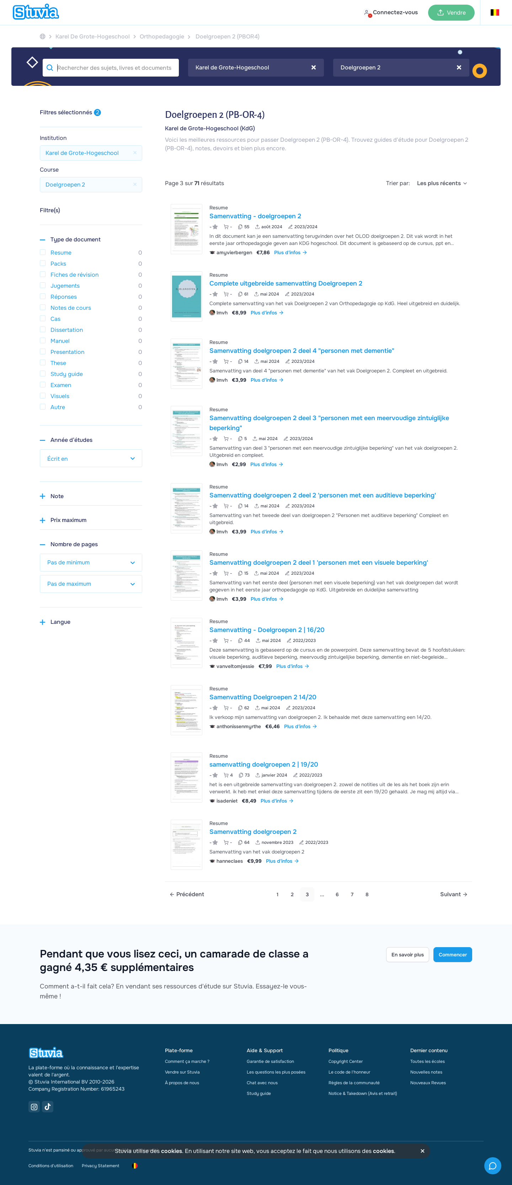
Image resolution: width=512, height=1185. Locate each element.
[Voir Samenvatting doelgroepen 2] (318, 845)
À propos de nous (182, 1083)
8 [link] (367, 894)
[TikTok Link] (47, 1106)
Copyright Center (346, 1061)
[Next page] (454, 894)
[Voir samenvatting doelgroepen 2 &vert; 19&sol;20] (318, 777)
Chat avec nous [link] (262, 1083)
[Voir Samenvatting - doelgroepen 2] (318, 229)
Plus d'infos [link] (291, 252)
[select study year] (91, 458)
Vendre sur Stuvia (182, 1072)
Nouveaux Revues (428, 1083)
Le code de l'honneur (349, 1072)
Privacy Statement (100, 1166)
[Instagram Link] (34, 1106)
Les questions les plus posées (276, 1072)
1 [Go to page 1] (277, 894)
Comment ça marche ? (187, 1061)
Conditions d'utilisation (50, 1166)
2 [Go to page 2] (292, 894)
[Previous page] (186, 894)
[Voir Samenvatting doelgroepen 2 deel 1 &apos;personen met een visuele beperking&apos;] (318, 575)
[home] (36, 12)
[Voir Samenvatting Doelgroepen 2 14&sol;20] (318, 710)
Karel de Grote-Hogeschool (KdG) (210, 128)
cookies (171, 1151)
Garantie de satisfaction (270, 1061)
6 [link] (337, 894)
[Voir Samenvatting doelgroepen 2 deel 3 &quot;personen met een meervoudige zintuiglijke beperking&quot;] (318, 436)
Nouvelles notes (426, 1072)
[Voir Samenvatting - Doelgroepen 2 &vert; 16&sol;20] (318, 643)
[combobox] (256, 68)
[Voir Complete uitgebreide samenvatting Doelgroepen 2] (318, 296)
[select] (442, 183)
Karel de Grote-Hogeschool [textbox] (256, 68)
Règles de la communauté (354, 1083)
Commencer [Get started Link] (453, 954)
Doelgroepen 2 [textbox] (401, 68)
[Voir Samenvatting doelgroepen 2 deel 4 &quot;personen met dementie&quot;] (318, 364)
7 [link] (352, 894)
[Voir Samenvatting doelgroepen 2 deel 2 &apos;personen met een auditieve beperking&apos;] (318, 508)
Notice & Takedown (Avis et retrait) (363, 1093)
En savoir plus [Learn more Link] (407, 954)
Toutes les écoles (427, 1061)
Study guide (259, 1093)
